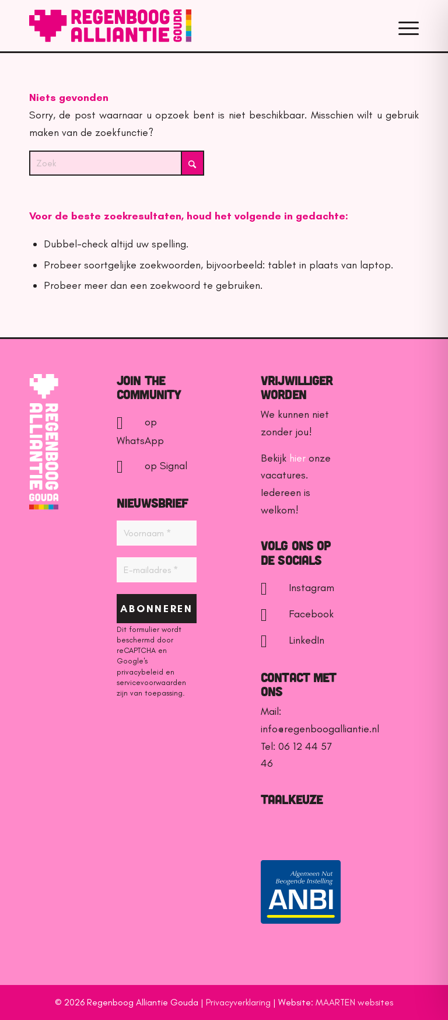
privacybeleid (140, 672)
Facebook (297, 613)
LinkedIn (292, 640)
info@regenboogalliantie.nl (320, 728)
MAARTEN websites (354, 1002)
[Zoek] (116, 163)
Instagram (297, 587)
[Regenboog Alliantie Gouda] (110, 25)
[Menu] (406, 25)
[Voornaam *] (157, 533)
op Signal (152, 465)
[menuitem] (406, 25)
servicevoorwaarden (151, 682)
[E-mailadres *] (157, 569)
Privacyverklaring (238, 1002)
